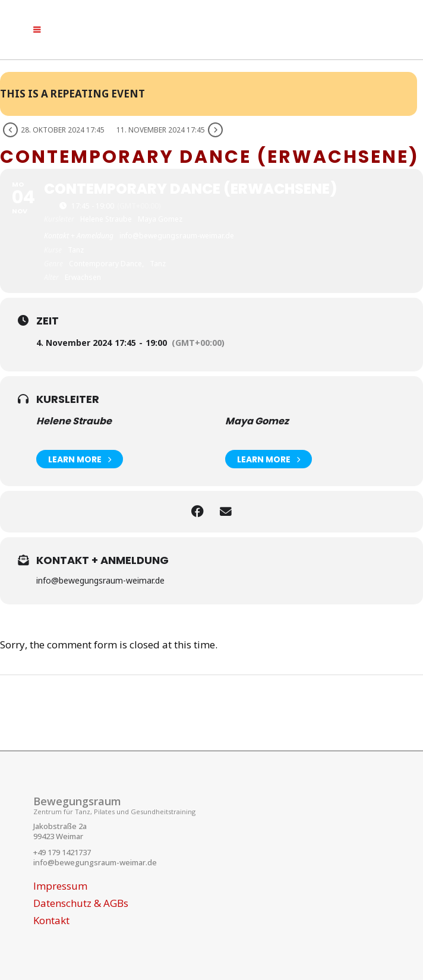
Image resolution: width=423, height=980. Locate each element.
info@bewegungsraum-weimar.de (95, 862)
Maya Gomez (257, 421)
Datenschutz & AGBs (80, 903)
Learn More (79, 459)
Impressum (60, 886)
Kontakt (51, 920)
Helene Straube (74, 421)
